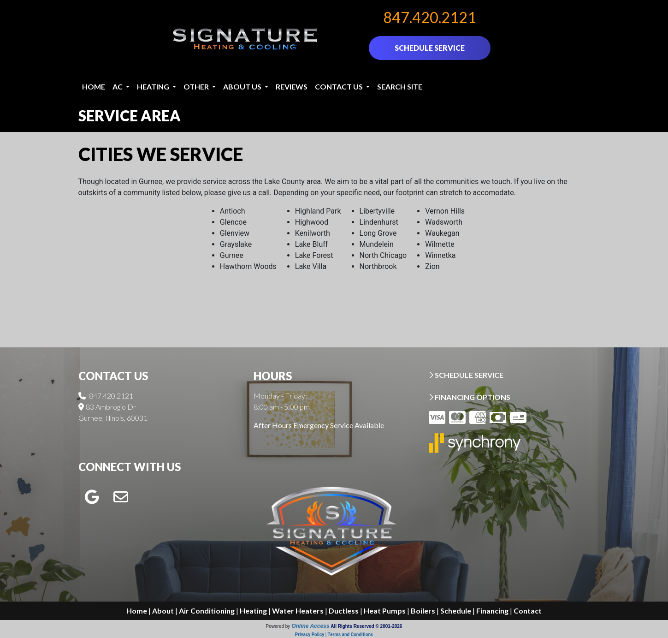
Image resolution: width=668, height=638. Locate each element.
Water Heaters (298, 610)
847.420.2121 (429, 17)
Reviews (291, 86)
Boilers (423, 610)
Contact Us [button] (339, 86)
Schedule (455, 610)
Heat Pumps (385, 610)
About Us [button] (243, 86)
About (163, 610)
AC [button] (118, 86)
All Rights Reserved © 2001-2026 (366, 626)
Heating (253, 610)
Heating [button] (154, 86)
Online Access (310, 626)
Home (93, 86)
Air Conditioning (207, 610)
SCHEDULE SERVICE (430, 47)
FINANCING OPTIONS (469, 397)
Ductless (344, 610)
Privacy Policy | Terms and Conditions (334, 634)
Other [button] (196, 86)
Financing (492, 610)
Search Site (399, 86)
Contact (528, 610)
